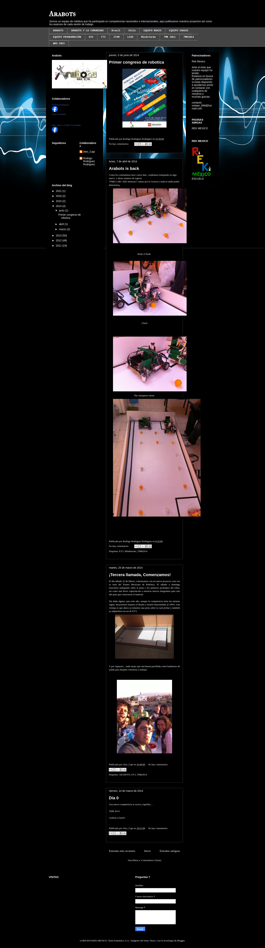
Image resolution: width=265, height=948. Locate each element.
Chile (132, 30)
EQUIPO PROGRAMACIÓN (67, 37)
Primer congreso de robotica (136, 62)
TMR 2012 (170, 37)
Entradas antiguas (170, 850)
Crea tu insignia (59, 114)
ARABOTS (58, 30)
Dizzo (153, 940)
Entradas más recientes (122, 850)
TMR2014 (188, 37)
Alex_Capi (89, 151)
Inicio (147, 850)
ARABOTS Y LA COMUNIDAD (87, 30)
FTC (103, 37)
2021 (59, 191)
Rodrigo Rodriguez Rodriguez (89, 161)
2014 (59, 206)
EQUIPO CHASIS (178, 30)
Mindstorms (148, 37)
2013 (59, 235)
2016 (59, 195)
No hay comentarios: (119, 143)
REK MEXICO (200, 128)
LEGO (130, 37)
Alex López (57, 125)
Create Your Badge (72, 125)
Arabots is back (124, 168)
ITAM (116, 37)
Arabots (62, 14)
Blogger (181, 940)
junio (62, 210)
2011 (59, 245)
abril (61, 224)
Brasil (116, 30)
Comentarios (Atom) (151, 860)
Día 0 (114, 798)
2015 (59, 201)
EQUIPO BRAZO (152, 30)
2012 (59, 240)
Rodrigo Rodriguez (60, 105)
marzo (63, 229)
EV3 (91, 37)
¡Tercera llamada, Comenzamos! (140, 574)
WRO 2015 (59, 43)
